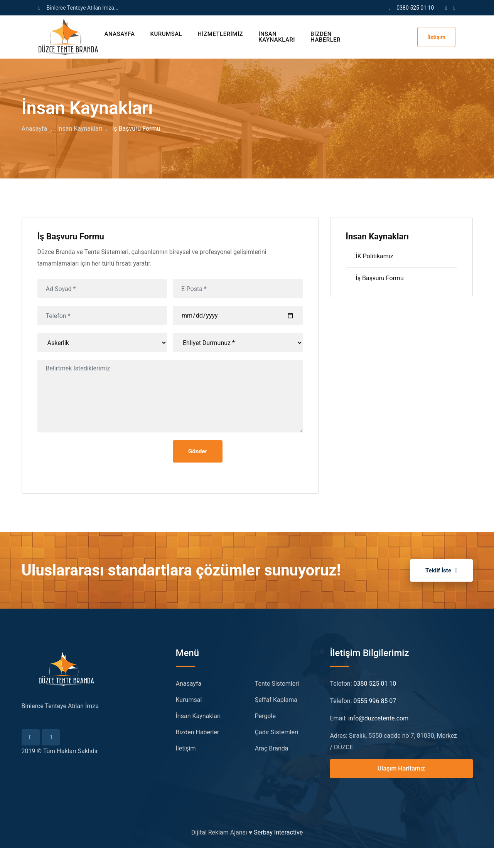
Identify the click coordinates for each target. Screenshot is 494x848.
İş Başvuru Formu (380, 278)
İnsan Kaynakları (276, 36)
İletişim (436, 37)
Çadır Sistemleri (276, 732)
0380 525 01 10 (415, 8)
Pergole (265, 716)
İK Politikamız (374, 256)
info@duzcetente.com (378, 718)
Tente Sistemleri (277, 683)
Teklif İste (441, 570)
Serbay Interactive (278, 832)
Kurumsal (166, 33)
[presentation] (96, 455)
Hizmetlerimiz (220, 33)
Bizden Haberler (325, 36)
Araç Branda (271, 748)
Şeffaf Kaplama (276, 699)
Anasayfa (120, 33)
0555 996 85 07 (375, 701)
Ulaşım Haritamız (401, 768)
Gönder (197, 451)
